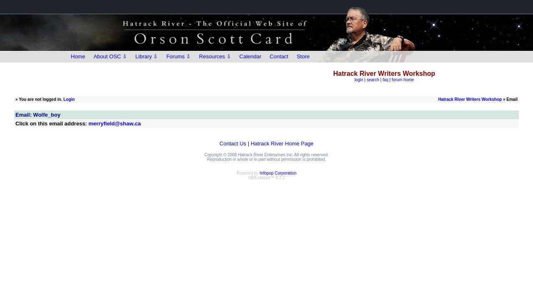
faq (386, 80)
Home (78, 56)
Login (69, 99)
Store (302, 56)
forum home (403, 80)
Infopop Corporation (278, 173)
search (373, 80)
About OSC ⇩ (110, 56)
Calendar (250, 56)
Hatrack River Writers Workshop (470, 99)
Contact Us (232, 143)
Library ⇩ (146, 56)
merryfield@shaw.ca (115, 123)
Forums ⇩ (178, 56)
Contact (279, 56)
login (358, 80)
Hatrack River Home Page (282, 143)
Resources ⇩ (215, 56)
